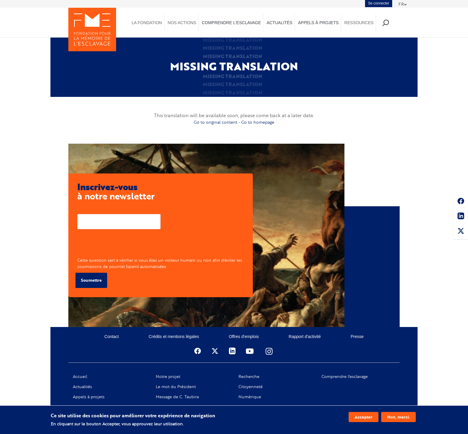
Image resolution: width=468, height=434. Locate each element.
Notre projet (168, 376)
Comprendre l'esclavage (344, 376)
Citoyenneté (250, 387)
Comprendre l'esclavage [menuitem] (231, 22)
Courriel (85, 209)
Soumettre (91, 280)
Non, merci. (398, 417)
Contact (111, 336)
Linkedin (460, 217)
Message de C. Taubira (177, 397)
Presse (357, 336)
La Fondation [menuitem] (147, 22)
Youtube (250, 351)
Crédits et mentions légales (174, 336)
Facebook (460, 202)
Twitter (460, 231)
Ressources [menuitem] (359, 22)
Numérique (249, 397)
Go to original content (215, 122)
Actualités (82, 387)
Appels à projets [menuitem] (318, 22)
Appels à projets (88, 397)
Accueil (80, 376)
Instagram (269, 351)
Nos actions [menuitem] (182, 22)
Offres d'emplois (244, 336)
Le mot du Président (176, 387)
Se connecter (378, 3)
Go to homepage (257, 122)
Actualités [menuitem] (279, 22)
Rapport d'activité (305, 336)
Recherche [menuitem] (385, 22)
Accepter (363, 417)
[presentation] (122, 245)
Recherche (248, 376)
